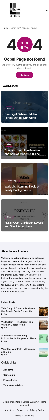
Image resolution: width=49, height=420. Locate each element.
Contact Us (9, 375)
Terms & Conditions (13, 385)
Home (5, 28)
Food (9, 144)
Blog (9, 108)
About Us (8, 369)
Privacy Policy (10, 380)
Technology (12, 181)
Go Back (24, 75)
